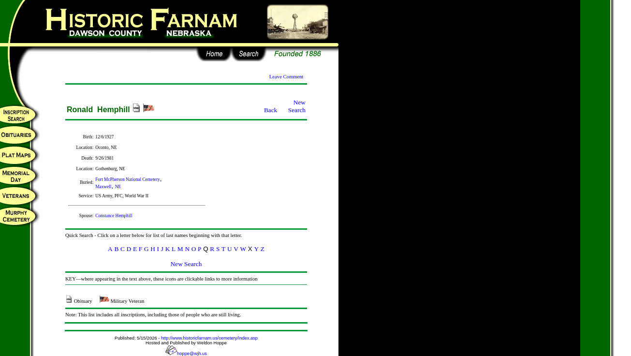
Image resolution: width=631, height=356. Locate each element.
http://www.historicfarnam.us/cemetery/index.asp (209, 338)
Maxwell (103, 186)
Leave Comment (286, 76)
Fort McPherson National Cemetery (127, 179)
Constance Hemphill (113, 215)
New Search (297, 106)
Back (270, 110)
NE (118, 186)
